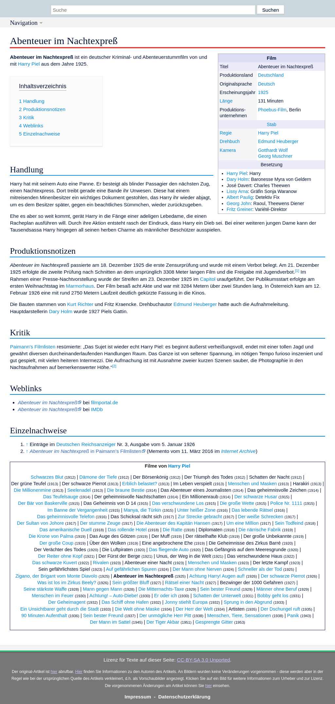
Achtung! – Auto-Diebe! (113, 595)
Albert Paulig (240, 197)
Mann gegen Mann (102, 589)
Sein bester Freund (220, 589)
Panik (293, 615)
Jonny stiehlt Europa (186, 602)
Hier (78, 671)
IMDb (97, 409)
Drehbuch (229, 141)
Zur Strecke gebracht (200, 516)
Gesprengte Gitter (214, 622)
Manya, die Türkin (142, 510)
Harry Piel (268, 133)
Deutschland (271, 75)
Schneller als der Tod (260, 569)
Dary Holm (238, 179)
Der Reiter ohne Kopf (60, 556)
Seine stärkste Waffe (45, 589)
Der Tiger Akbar (163, 622)
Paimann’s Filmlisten (32, 346)
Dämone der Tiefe (98, 477)
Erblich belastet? (139, 483)
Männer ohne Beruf (276, 589)
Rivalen (101, 562)
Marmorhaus (80, 286)
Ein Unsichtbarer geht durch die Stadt (59, 609)
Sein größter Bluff (130, 582)
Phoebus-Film (272, 109)
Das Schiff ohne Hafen (125, 602)
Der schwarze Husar (255, 496)
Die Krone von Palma (51, 536)
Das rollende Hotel (127, 529)
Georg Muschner (275, 156)
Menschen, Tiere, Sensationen (239, 615)
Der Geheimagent (66, 602)
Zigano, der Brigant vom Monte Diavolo (56, 576)
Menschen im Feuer (53, 595)
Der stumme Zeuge (100, 523)
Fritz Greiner (239, 209)
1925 (263, 92)
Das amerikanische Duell (66, 529)
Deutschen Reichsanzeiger (86, 444)
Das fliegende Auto (168, 549)
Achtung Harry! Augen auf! (217, 576)
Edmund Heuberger (278, 141)
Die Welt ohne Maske (137, 609)
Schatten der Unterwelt (217, 595)
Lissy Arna (237, 191)
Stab (271, 124)
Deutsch (266, 84)
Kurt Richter (80, 304)
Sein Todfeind (289, 523)
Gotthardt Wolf (273, 150)
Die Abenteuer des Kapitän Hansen (173, 523)
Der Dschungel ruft (280, 609)
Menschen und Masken (252, 483)
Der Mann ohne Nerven (197, 569)
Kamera (228, 150)
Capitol (207, 279)
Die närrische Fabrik (259, 529)
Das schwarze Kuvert (54, 562)
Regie (226, 133)
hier (54, 671)
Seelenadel (79, 490)
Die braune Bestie (126, 490)
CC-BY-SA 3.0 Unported (203, 660)
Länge (226, 101)
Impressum (138, 696)
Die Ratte (172, 529)
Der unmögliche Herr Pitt (165, 615)
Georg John (239, 203)
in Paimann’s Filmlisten (85, 451)
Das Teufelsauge (60, 496)
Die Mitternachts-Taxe (161, 589)
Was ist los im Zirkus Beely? (66, 582)
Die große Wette (237, 503)
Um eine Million (242, 523)
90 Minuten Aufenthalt (44, 615)
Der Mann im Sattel (110, 622)
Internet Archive (238, 451)
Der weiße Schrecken (260, 516)
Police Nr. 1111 (286, 503)
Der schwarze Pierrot (283, 576)
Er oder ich (165, 595)
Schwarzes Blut (47, 477)
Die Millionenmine (32, 490)
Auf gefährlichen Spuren (131, 569)
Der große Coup (57, 543)
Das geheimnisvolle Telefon (66, 516)
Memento (159, 451)
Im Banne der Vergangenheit (77, 510)
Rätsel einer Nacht (184, 582)
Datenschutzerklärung (184, 696)
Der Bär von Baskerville (42, 503)
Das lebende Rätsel (252, 510)
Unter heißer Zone (196, 510)
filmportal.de (104, 402)
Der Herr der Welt (194, 609)
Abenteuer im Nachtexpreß (143, 576)
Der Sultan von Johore (40, 523)
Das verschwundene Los (178, 503)
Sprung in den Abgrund (248, 602)
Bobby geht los (273, 595)
